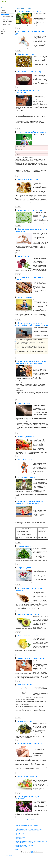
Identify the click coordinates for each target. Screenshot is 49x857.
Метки (7, 855)
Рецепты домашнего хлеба (20, 832)
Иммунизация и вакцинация (21, 828)
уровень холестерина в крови (21, 629)
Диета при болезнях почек (28, 776)
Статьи (2, 33)
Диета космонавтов (25, 459)
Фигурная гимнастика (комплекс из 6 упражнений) (25, 847)
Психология (5, 26)
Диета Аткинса (18, 849)
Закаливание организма (27, 477)
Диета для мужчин (25, 297)
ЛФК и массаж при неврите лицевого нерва (24, 845)
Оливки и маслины (25, 721)
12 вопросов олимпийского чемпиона (32, 132)
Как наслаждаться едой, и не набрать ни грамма (25, 842)
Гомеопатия (17, 834)
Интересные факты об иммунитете (31, 658)
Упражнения (5, 19)
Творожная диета (24, 568)
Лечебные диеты (6, 22)
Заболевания (4, 10)
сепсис (21, 119)
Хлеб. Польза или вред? (20, 837)
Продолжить (18, 28)
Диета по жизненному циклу (21, 846)
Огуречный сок (18, 838)
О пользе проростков (26, 54)
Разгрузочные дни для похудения (22, 826)
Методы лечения (5, 14)
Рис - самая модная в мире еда (30, 72)
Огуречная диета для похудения (30, 210)
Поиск (10, 855)
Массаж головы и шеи (26, 685)
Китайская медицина (7, 27)
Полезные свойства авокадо (28, 614)
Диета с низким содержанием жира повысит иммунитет (26, 825)
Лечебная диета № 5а (26, 436)
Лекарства (3, 12)
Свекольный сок (24, 256)
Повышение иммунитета (8, 16)
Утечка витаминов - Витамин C (29, 11)
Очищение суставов (25, 403)
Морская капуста (24, 546)
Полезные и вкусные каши (28, 180)
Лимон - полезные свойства (28, 636)
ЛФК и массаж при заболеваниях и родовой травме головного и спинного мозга (31, 841)
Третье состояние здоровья (21, 833)
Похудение (45, 217)
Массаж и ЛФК (6, 18)
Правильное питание (7, 24)
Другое (4, 29)
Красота (3, 31)
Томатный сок (18, 824)
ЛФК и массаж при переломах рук (30, 743)
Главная (2, 855)
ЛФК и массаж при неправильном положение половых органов (28, 830)
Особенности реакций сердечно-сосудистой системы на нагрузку (28, 829)
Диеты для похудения (7, 21)
